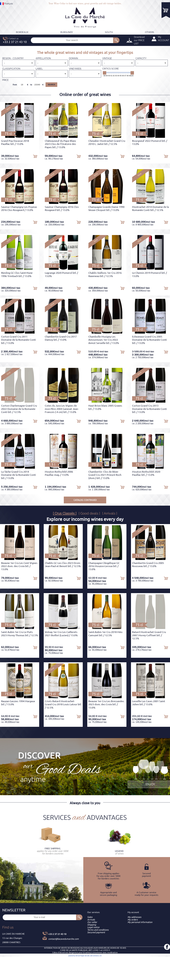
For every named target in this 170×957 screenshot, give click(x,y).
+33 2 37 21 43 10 (57, 934)
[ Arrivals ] (109, 513)
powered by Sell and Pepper (76, 955)
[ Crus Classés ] (64, 513)
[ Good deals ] (89, 513)
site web (87, 955)
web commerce (94, 955)
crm (100, 955)
